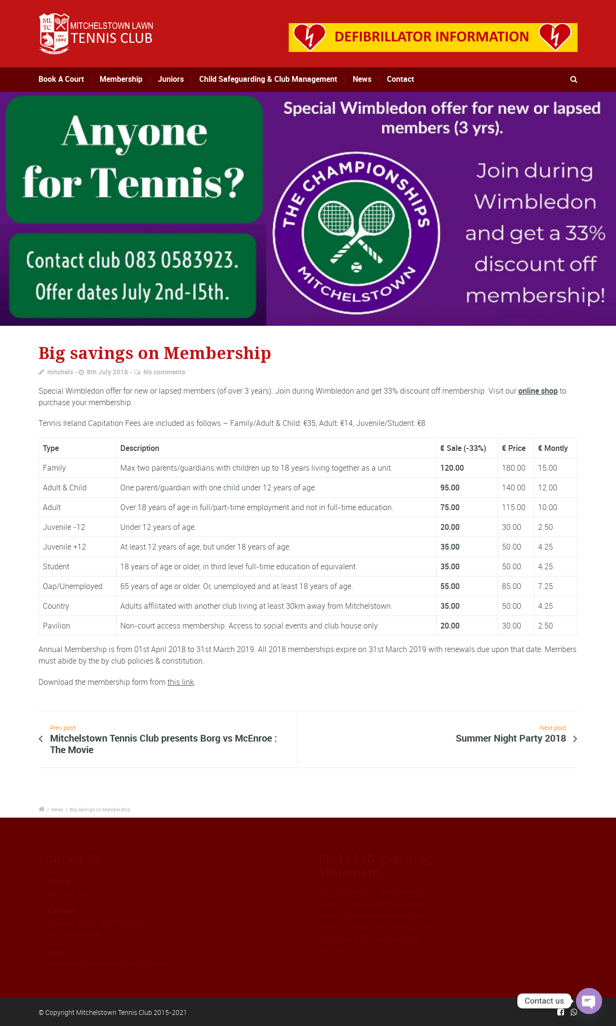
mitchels (60, 371)
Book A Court (68, 79)
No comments (164, 371)
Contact (400, 79)
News (362, 79)
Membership (122, 79)
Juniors (171, 79)
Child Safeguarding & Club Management (268, 79)
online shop (538, 390)
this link (180, 682)
